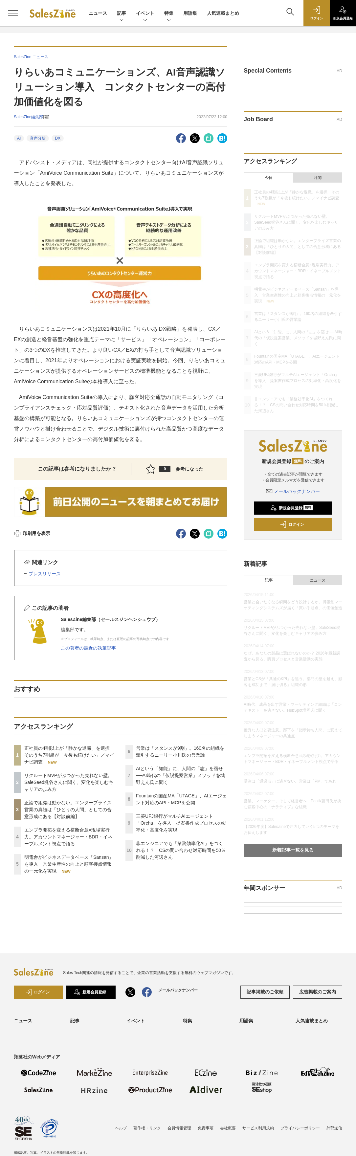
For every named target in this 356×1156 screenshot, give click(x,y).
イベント (145, 14)
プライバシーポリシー (300, 1128)
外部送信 (334, 1128)
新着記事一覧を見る (293, 850)
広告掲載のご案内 (317, 991)
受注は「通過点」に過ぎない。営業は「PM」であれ (290, 781)
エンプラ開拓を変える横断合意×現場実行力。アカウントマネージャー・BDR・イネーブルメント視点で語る (68, 836)
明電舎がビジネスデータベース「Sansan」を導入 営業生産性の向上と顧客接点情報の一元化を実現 (68, 864)
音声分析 (38, 138)
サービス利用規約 (258, 1128)
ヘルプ (121, 1128)
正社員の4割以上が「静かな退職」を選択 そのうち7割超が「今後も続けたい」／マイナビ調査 (69, 755)
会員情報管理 (179, 1128)
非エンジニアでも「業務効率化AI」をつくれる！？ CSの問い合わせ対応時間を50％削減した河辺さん (181, 850)
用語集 (190, 13)
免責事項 (205, 1128)
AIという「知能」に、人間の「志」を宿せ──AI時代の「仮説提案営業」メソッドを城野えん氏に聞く (180, 775)
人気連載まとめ (223, 13)
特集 (168, 14)
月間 (318, 177)
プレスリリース (45, 573)
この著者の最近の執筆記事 (88, 648)
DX (57, 138)
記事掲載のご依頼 (265, 991)
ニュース (98, 13)
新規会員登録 (291, 508)
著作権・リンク (147, 1128)
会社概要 (228, 1128)
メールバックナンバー (293, 491)
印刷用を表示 (32, 533)
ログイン (292, 524)
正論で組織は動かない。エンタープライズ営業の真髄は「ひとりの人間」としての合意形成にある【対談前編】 (68, 809)
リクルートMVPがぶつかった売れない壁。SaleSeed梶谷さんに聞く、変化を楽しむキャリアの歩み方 (68, 782)
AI (19, 138)
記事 (121, 14)
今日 (269, 177)
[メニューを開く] (13, 13)
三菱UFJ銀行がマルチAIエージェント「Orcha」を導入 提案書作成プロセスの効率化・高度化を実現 (181, 823)
